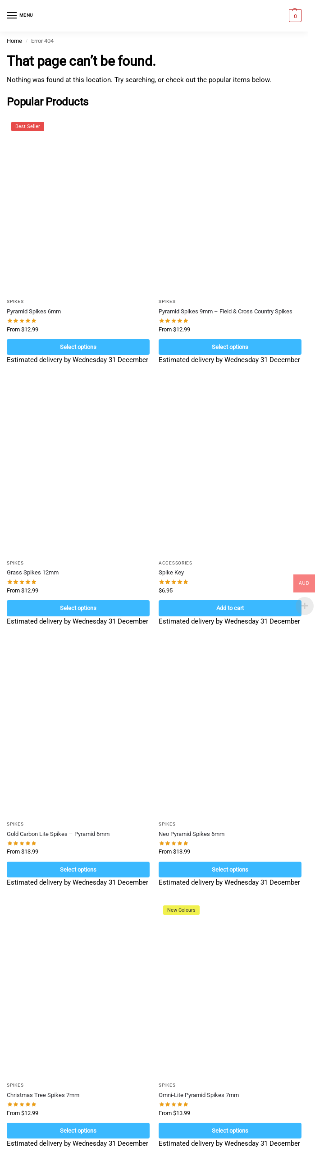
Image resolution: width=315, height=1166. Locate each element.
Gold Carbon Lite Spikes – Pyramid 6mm (58, 834)
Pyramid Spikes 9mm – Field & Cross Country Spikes (225, 311)
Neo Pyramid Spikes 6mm (191, 834)
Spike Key (171, 572)
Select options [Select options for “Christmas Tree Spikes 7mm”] (78, 1130)
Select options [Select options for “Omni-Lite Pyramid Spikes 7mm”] (230, 1130)
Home (14, 40)
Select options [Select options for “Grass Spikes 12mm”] (78, 608)
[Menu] (20, 16)
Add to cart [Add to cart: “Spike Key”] (230, 608)
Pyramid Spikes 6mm (34, 311)
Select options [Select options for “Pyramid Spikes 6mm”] (78, 347)
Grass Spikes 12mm (33, 572)
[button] (294, 15)
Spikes (15, 301)
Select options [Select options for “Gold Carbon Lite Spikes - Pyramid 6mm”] (78, 869)
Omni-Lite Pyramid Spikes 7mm (199, 1095)
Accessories (175, 563)
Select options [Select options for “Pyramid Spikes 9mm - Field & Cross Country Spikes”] (230, 347)
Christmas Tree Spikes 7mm (43, 1095)
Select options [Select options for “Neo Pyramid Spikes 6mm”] (230, 869)
